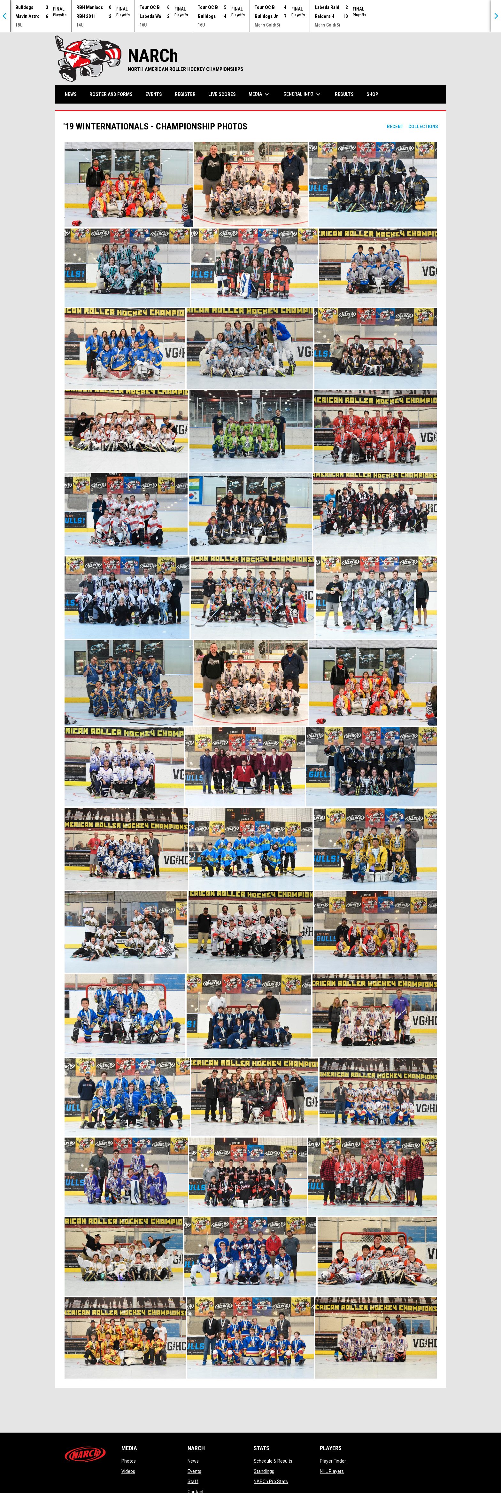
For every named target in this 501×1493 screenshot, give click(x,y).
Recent (395, 126)
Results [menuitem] (344, 94)
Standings (264, 1471)
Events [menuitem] (153, 94)
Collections (423, 126)
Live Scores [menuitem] (222, 94)
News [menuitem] (71, 94)
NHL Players (332, 1471)
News (193, 1461)
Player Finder (333, 1461)
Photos (128, 1461)
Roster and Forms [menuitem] (111, 94)
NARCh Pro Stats (271, 1481)
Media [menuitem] (260, 94)
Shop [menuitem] (374, 94)
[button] (129, 184)
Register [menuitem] (185, 94)
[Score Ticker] (250, 16)
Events (194, 1471)
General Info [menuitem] (302, 94)
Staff (193, 1481)
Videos (128, 1471)
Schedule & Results (273, 1461)
